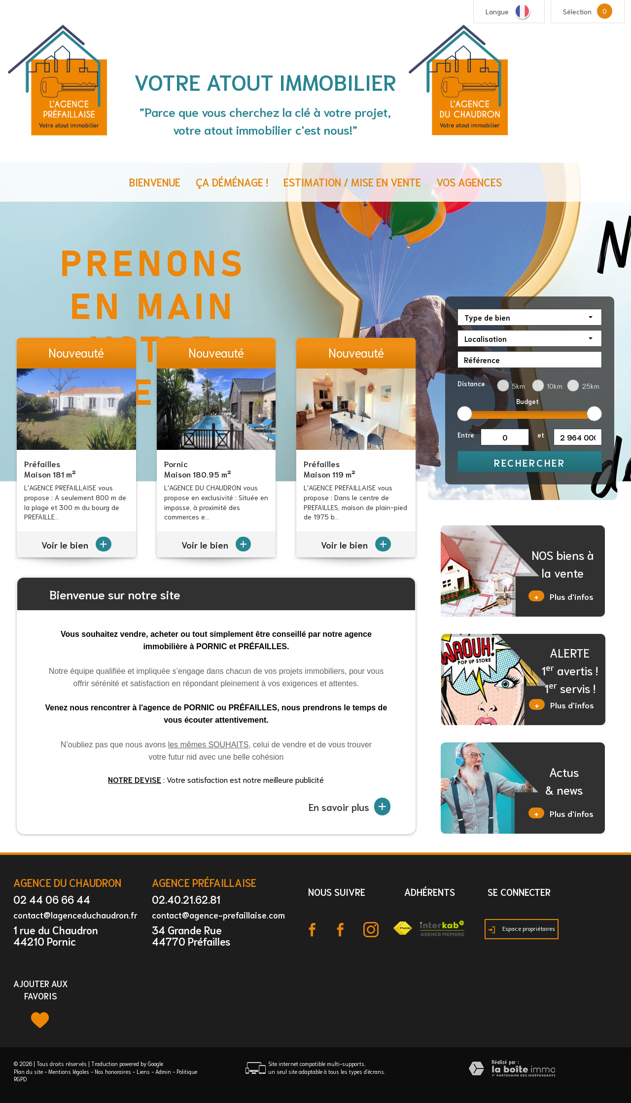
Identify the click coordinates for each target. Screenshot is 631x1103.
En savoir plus (350, 806)
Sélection (577, 11)
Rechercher (529, 462)
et (540, 435)
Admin (163, 1071)
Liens (143, 1071)
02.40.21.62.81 (186, 899)
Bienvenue (154, 181)
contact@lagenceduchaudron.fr (75, 914)
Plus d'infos (561, 595)
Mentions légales (68, 1071)
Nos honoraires (113, 1071)
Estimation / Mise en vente (352, 181)
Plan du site (28, 1071)
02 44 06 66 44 (51, 899)
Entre (465, 435)
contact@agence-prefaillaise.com (218, 914)
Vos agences (469, 181)
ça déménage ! (232, 181)
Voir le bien (76, 545)
